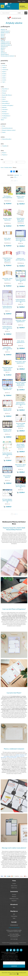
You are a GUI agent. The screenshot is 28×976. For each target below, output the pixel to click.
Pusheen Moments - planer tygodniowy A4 (7, 328)
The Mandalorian (6, 115)
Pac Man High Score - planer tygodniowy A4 (20, 487)
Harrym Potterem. (13, 757)
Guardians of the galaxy (7, 105)
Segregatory (4, 46)
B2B (14, 914)
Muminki (4, 111)
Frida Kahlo (5, 109)
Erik (3, 126)
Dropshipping (14, 916)
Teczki (2, 49)
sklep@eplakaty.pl (14, 925)
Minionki (4, 107)
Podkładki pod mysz (6, 43)
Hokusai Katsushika (7, 139)
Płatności (14, 896)
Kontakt (14, 922)
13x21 (3, 82)
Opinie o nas (14, 887)
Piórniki (3, 37)
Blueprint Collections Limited (9, 130)
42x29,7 (4, 71)
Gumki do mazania (5, 31)
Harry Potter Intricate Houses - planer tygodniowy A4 (20, 384)
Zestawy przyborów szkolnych (8, 56)
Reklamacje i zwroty (14, 898)
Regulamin (14, 900)
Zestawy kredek (5, 54)
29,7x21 (4, 65)
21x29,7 (4, 75)
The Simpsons (5, 113)
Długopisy (4, 29)
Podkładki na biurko (6, 42)
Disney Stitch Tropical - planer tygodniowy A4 (20, 280)
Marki (14, 918)
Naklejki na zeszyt (5, 32)
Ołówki (3, 35)
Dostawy (14, 894)
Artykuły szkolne (14, 23)
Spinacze (3, 48)
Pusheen (4, 91)
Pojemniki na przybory (6, 45)
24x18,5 (4, 78)
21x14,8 (4, 80)
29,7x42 (4, 73)
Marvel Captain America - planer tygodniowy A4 (21, 446)
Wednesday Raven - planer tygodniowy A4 (20, 240)
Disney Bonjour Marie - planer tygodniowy (20, 220)
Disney (4, 93)
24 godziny (5, 146)
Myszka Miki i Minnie (7, 95)
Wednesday (5, 101)
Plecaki (3, 40)
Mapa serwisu (14, 885)
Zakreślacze (4, 52)
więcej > (2, 119)
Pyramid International (7, 128)
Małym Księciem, (10, 756)
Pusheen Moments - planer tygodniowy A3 (21, 301)
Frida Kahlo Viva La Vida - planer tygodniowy (7, 260)
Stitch (3, 99)
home (2, 167)
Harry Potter (5, 89)
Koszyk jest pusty (14, 18)
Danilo (4, 132)
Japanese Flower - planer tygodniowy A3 (20, 404)
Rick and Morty (6, 103)
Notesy (3, 34)
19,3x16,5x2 (5, 69)
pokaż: (12, 177)
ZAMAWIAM (14, 966)
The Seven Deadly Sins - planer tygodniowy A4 (20, 425)
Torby (2, 51)
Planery (3, 39)
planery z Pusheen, (20, 755)
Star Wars (4, 118)
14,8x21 (4, 67)
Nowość (4, 152)
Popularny (4, 154)
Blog (14, 907)
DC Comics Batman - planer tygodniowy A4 (7, 501)
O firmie (14, 883)
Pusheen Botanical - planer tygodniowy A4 (7, 455)
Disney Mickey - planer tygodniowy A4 (7, 349)
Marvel (4, 97)
